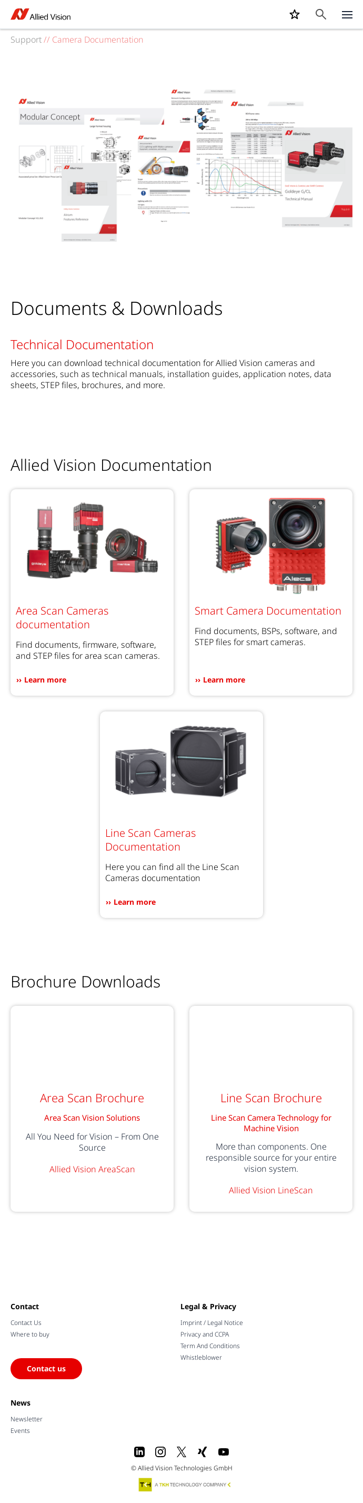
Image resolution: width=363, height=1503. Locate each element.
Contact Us (26, 1322)
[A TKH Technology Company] (185, 1484)
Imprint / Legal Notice (211, 1322)
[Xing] (202, 1452)
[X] (181, 1452)
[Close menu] (347, 14)
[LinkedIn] (139, 1452)
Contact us (46, 1368)
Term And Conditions (210, 1345)
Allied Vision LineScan (271, 1190)
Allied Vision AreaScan (92, 1169)
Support (26, 39)
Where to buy (30, 1334)
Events (20, 1430)
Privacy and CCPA (204, 1334)
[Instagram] (160, 1452)
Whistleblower (201, 1357)
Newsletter (27, 1419)
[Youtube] (223, 1452)
